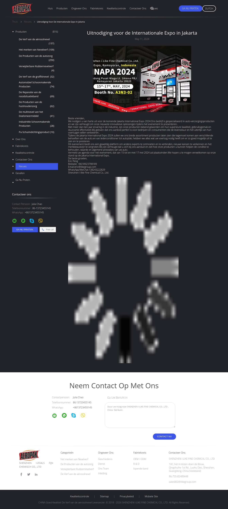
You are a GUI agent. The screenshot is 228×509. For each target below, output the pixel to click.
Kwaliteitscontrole (116, 8)
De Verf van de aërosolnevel (36, 41)
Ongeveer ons (79, 8)
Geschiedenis (105, 459)
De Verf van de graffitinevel (36, 77)
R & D (136, 463)
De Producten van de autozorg (36, 58)
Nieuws (154, 8)
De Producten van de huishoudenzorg (36, 104)
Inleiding (102, 473)
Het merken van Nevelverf (36, 50)
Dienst (101, 463)
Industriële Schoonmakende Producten (36, 124)
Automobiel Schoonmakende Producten (36, 85)
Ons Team (103, 468)
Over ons (20, 139)
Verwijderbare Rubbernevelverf (36, 68)
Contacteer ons (137, 8)
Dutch (209, 8)
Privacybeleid (127, 496)
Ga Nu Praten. (190, 8)
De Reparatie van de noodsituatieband (36, 94)
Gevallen (20, 173)
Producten (62, 8)
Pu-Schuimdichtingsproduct (36, 132)
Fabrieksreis (96, 8)
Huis (50, 8)
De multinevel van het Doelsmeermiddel (36, 114)
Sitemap (104, 496)
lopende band (140, 468)
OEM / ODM (139, 459)
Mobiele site (151, 496)
